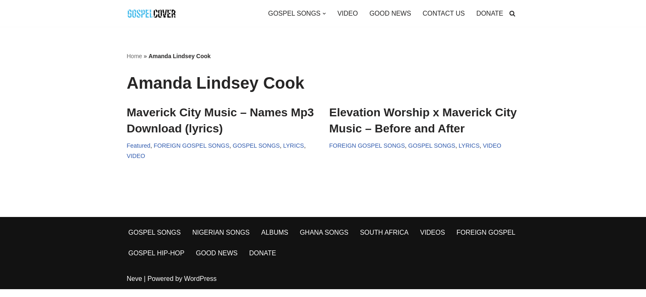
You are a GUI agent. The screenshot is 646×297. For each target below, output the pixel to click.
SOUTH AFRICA (384, 240)
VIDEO (347, 13)
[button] (323, 13)
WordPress (200, 286)
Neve (134, 286)
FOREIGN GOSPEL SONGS (191, 145)
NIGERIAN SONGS (221, 240)
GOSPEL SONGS (256, 145)
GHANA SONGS (324, 240)
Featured (139, 145)
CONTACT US (443, 13)
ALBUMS (275, 240)
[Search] (512, 13)
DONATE (489, 13)
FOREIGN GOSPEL (486, 240)
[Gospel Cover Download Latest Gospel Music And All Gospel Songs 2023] (151, 13)
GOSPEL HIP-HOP (157, 260)
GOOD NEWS (390, 13)
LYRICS (293, 145)
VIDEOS (433, 240)
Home (134, 56)
